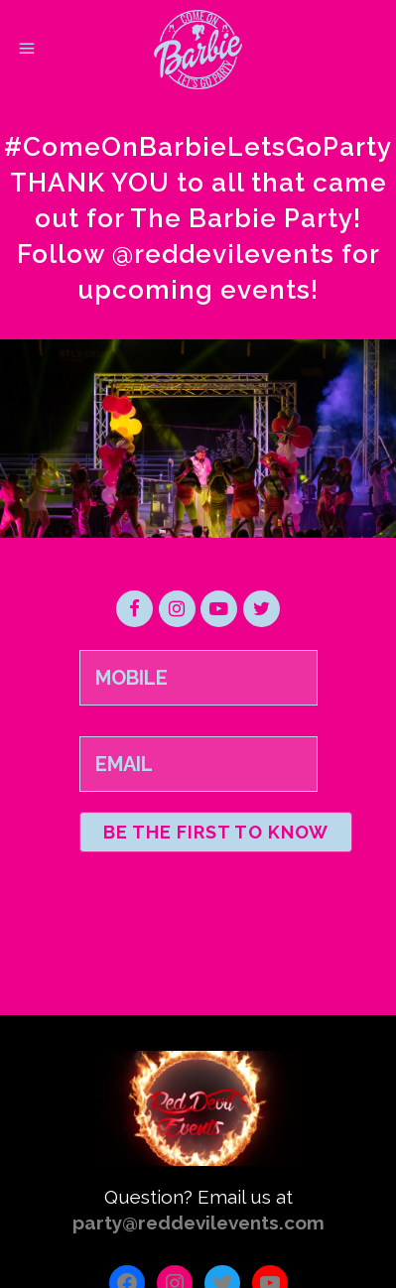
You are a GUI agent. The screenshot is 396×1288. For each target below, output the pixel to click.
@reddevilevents (223, 254)
